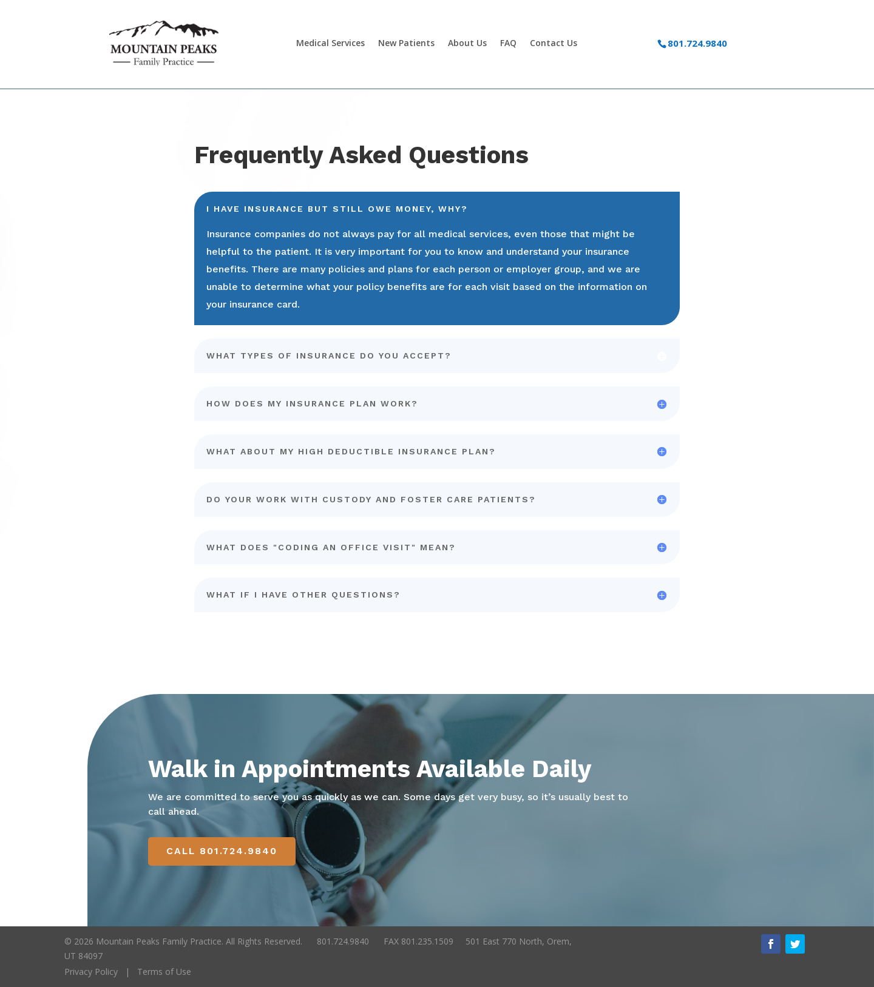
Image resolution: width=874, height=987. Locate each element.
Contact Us (553, 44)
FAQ (508, 44)
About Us (467, 44)
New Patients (406, 44)
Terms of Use (164, 971)
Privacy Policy (91, 971)
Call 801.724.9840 (222, 851)
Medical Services (330, 44)
